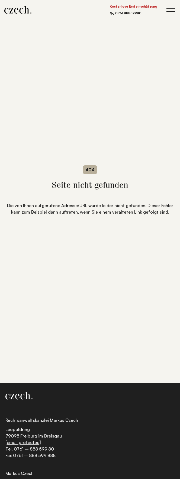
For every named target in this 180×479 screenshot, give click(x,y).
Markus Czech (19, 473)
